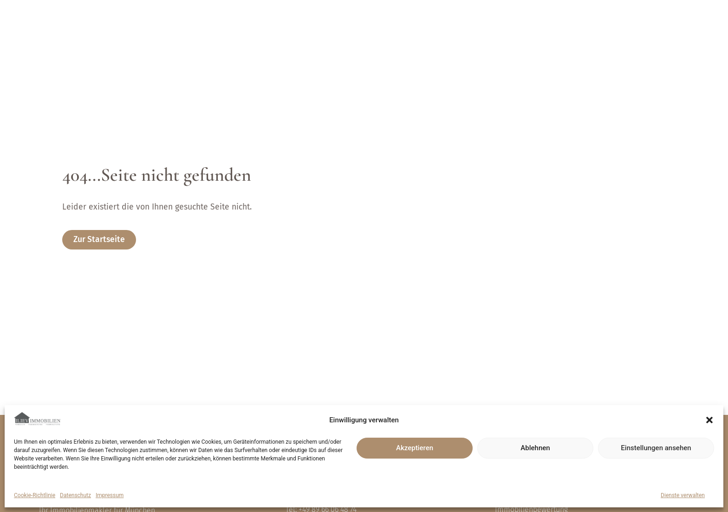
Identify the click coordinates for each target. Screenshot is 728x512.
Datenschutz (75, 495)
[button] (709, 420)
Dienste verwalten (683, 495)
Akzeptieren (414, 448)
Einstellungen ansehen (656, 448)
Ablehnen (535, 448)
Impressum (110, 495)
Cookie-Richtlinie (34, 495)
